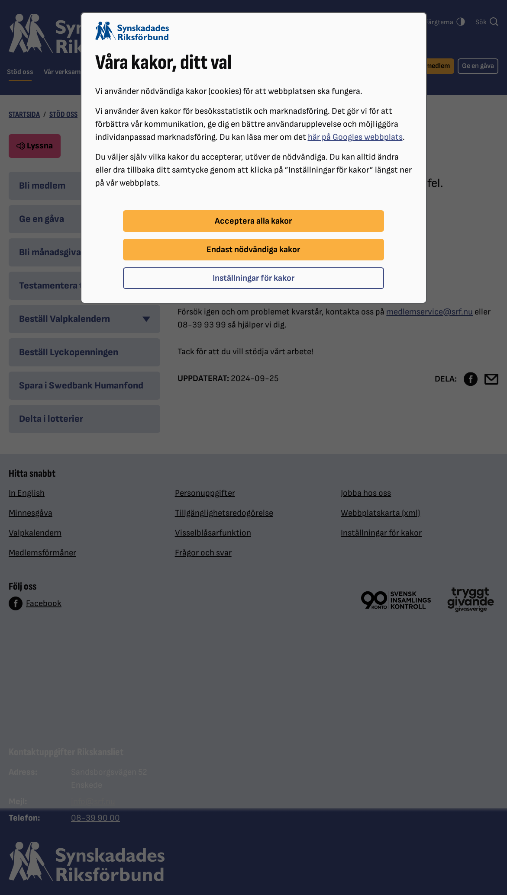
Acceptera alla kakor (253, 221)
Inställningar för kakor (253, 278)
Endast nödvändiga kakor (253, 249)
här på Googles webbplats (355, 137)
